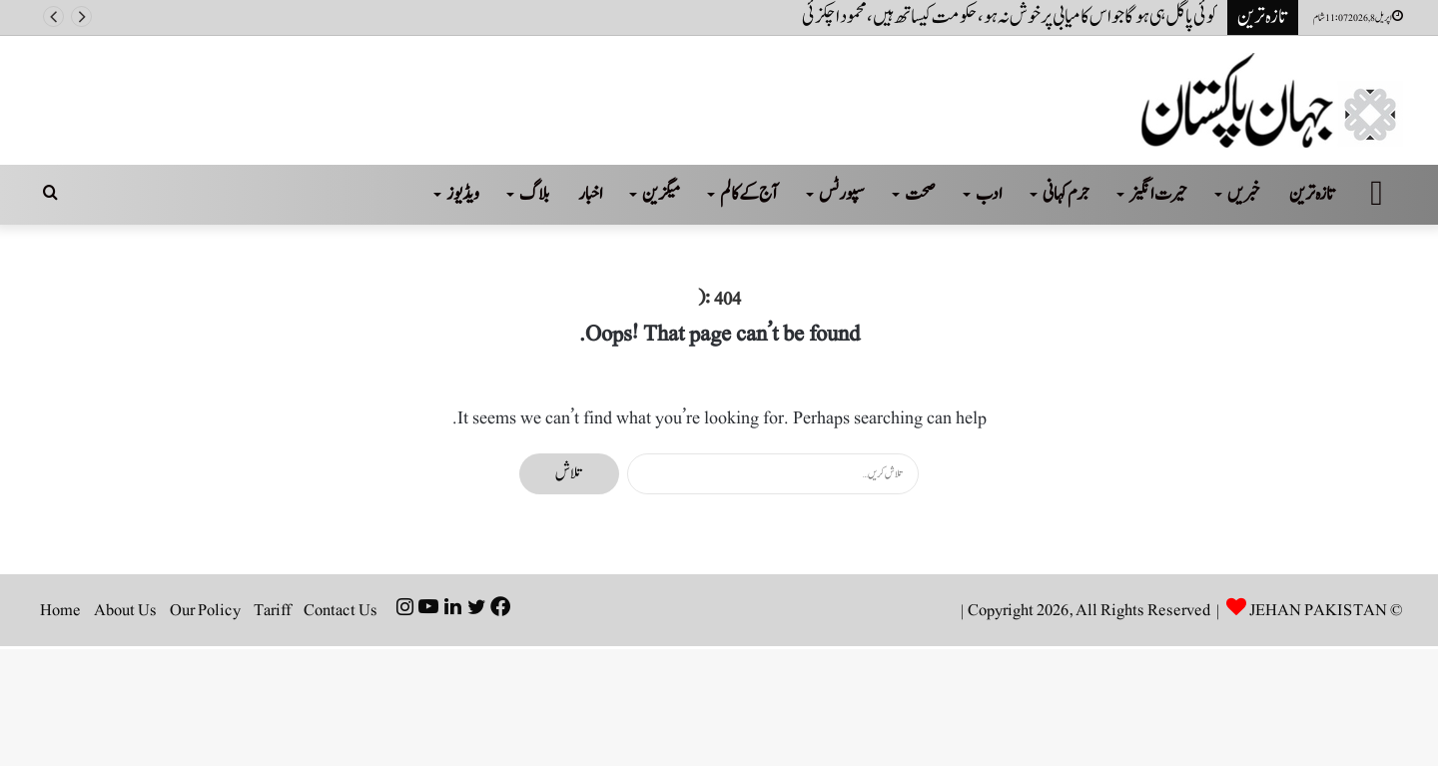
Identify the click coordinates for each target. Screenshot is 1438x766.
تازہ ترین (1312, 194)
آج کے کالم (749, 194)
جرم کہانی (1066, 194)
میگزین (661, 194)
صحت (920, 194)
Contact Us (340, 610)
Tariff (272, 610)
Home (60, 610)
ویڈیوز (462, 194)
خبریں (1243, 194)
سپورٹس (842, 194)
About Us (125, 610)
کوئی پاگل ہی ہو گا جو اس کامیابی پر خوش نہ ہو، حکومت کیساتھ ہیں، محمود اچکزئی (1009, 17)
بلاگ (534, 194)
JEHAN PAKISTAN (1318, 610)
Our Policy (205, 610)
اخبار (590, 194)
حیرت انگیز (1158, 194)
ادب (989, 194)
